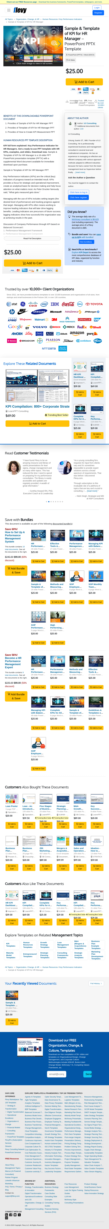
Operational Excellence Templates (74, 1125)
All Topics (9, 19)
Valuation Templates (91, 1162)
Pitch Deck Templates (73, 1134)
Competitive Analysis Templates (34, 1137)
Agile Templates (31, 1100)
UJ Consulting (82, 425)
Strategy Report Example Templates (94, 1147)
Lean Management (72, 1187)
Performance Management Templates (74, 1131)
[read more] (36, 486)
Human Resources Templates (28, 944)
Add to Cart (84, 82)
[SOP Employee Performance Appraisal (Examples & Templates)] (76, 576)
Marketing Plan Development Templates (97, 955)
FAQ (7, 1187)
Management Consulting (34, 1209)
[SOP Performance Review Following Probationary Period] (38, 617)
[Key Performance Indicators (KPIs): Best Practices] (97, 895)
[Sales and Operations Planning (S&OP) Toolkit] (80, 841)
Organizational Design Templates (74, 1128)
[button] (7, 44)
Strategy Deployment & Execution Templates (94, 1140)
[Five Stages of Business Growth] (46, 799)
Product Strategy (90, 1184)
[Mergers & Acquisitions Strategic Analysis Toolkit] (63, 841)
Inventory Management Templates (54, 1162)
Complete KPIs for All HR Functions (57, 713)
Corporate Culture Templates (34, 1147)
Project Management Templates (74, 1159)
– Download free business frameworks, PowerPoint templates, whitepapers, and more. (54, 2)
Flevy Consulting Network (14, 1149)
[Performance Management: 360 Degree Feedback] (76, 535)
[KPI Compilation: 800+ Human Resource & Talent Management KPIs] (97, 367)
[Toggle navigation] (8, 10)
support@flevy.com (12, 1196)
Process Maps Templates (74, 1153)
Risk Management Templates (94, 1103)
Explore (80, 252)
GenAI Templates (51, 1128)
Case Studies (50, 1193)
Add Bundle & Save (16, 570)
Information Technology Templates (54, 1156)
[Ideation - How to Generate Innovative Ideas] (97, 841)
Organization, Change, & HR (27, 19)
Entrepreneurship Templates (30, 955)
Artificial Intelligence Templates (34, 1106)
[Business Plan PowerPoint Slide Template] (12, 841)
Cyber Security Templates (54, 1097)
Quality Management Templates (74, 1165)
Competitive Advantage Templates (34, 1134)
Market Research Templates (74, 1109)
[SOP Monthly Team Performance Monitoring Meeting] (96, 576)
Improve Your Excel (84, 383)
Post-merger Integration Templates (74, 1137)
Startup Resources (91, 1190)
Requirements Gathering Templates (74, 1172)
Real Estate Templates (73, 1169)
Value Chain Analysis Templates (94, 1165)
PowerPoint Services (13, 1153)
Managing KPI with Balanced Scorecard (96, 546)
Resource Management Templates (94, 1097)
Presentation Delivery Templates (74, 1140)
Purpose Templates (72, 1162)
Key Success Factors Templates (54, 1169)
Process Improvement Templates (74, 1150)
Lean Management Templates (63, 944)
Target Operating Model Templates (94, 1156)
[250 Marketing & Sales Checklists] (46, 841)
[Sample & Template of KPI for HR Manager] (38, 576)
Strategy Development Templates (94, 1144)
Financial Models (12, 1128)
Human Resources (50, 19)
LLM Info (68, 1197)
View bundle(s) (86, 242)
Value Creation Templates (94, 1169)
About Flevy (9, 1165)
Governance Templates (53, 1131)
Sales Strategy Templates (94, 1116)
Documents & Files (67, 857)
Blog (7, 1190)
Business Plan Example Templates (95, 944)
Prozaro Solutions (15, 857)
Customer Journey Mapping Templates (34, 1162)
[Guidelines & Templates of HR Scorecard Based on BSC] (96, 702)
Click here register (78, 197)
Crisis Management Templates (34, 1156)
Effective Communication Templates (54, 1116)
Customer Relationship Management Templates (34, 1165)
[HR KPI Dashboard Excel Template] (80, 367)
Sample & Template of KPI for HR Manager (37, 588)
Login (97, 7)
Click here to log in (78, 192)
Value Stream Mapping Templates (94, 1172)
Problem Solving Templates (74, 1147)
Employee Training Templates (54, 1122)
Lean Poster (12, 806)
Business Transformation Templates (34, 1125)
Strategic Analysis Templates (78, 955)
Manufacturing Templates (74, 1106)
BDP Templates (31, 1109)
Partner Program (11, 1177)
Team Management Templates (94, 1159)
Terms (12, 1187)
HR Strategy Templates (53, 1137)
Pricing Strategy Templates (74, 1144)
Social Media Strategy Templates (94, 1128)
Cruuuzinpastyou (32, 857)
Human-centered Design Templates (54, 1144)
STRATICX (97, 857)
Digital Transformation (14, 1112)
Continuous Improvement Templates (34, 1140)
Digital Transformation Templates (54, 1109)
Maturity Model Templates (10, 955)
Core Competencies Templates (34, 1144)
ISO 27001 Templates (53, 1147)
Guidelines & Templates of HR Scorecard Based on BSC (96, 714)
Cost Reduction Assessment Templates (34, 1153)
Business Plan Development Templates (34, 1119)
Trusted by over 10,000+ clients (101, 104)
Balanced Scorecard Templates (34, 1112)
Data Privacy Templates (54, 1103)
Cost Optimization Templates (34, 1150)
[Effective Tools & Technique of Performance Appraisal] (57, 535)
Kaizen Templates (51, 1165)
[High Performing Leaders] (57, 617)
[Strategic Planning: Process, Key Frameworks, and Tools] (63, 799)
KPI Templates (10, 945)
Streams (8, 1146)
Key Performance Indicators (70, 19)
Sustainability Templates (93, 1153)
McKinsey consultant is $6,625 (85, 219)
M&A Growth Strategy (78, 809)
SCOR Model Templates (93, 1109)
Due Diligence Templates (54, 1112)
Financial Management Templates (54, 1125)
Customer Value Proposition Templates (34, 1169)
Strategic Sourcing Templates (94, 1137)
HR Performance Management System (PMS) (38, 547)
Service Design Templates (94, 1122)
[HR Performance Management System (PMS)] (38, 535)
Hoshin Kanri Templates (54, 1140)
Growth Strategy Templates (44, 944)
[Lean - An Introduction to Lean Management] (29, 799)
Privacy (19, 1187)
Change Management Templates (34, 1128)
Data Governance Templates (54, 1100)
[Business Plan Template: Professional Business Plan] (29, 841)
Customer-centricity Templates (34, 1172)
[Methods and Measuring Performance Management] (57, 576)
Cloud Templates (31, 1131)
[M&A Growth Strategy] (80, 799)
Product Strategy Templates (74, 1156)
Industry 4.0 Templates (53, 1150)
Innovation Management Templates (54, 1159)
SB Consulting (82, 815)
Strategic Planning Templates (44, 955)
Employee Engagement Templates (54, 1119)
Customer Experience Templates (34, 1159)
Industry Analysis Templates (54, 1153)
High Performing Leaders (56, 628)
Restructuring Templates (93, 1100)
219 (81, 129)
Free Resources (71, 1184)
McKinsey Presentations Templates (74, 1119)
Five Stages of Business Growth (46, 809)
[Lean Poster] (12, 799)
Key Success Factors (95, 809)
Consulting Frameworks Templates (62, 955)
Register (98, 12)
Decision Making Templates (54, 1106)
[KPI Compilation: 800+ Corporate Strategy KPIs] (37, 385)
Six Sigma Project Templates (94, 1125)
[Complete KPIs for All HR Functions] (80, 409)
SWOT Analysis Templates (94, 1112)
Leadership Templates (53, 1172)
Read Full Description (32, 238)
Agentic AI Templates (33, 1097)
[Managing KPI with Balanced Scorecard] (96, 535)
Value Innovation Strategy (94, 1193)
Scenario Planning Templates (94, 1119)
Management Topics (12, 1168)
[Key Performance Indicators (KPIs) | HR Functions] (97, 409)
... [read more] (79, 172)
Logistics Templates (72, 1100)
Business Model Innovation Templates (34, 1116)
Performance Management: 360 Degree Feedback (76, 547)
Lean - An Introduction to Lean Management (29, 810)
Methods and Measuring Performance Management (56, 588)
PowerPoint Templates (14, 1137)
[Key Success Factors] (97, 799)
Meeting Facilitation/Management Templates (74, 1122)
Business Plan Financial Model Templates (34, 1122)
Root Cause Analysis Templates (94, 1106)
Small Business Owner (92, 1187)
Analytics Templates (32, 1103)
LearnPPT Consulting (18, 411)
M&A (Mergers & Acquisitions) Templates (80, 944)
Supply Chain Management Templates (94, 1150)
